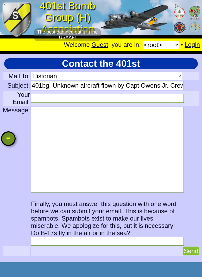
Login (192, 44)
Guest (99, 44)
